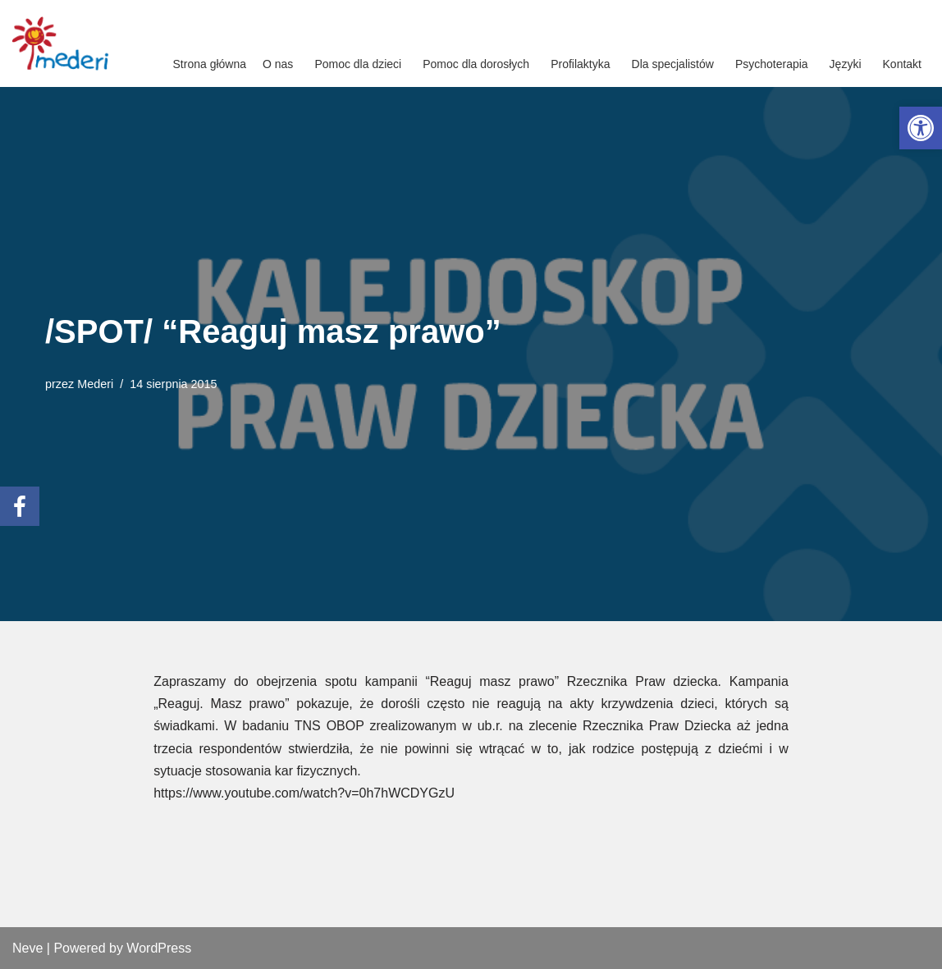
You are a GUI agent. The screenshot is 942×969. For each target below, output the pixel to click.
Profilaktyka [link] (580, 64)
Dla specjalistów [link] (673, 64)
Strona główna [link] (210, 64)
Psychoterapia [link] (771, 64)
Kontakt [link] (902, 64)
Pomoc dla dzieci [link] (357, 64)
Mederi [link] (95, 384)
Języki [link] (846, 64)
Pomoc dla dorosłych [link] (476, 64)
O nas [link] (278, 64)
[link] (920, 128)
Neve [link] (27, 948)
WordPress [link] (158, 948)
